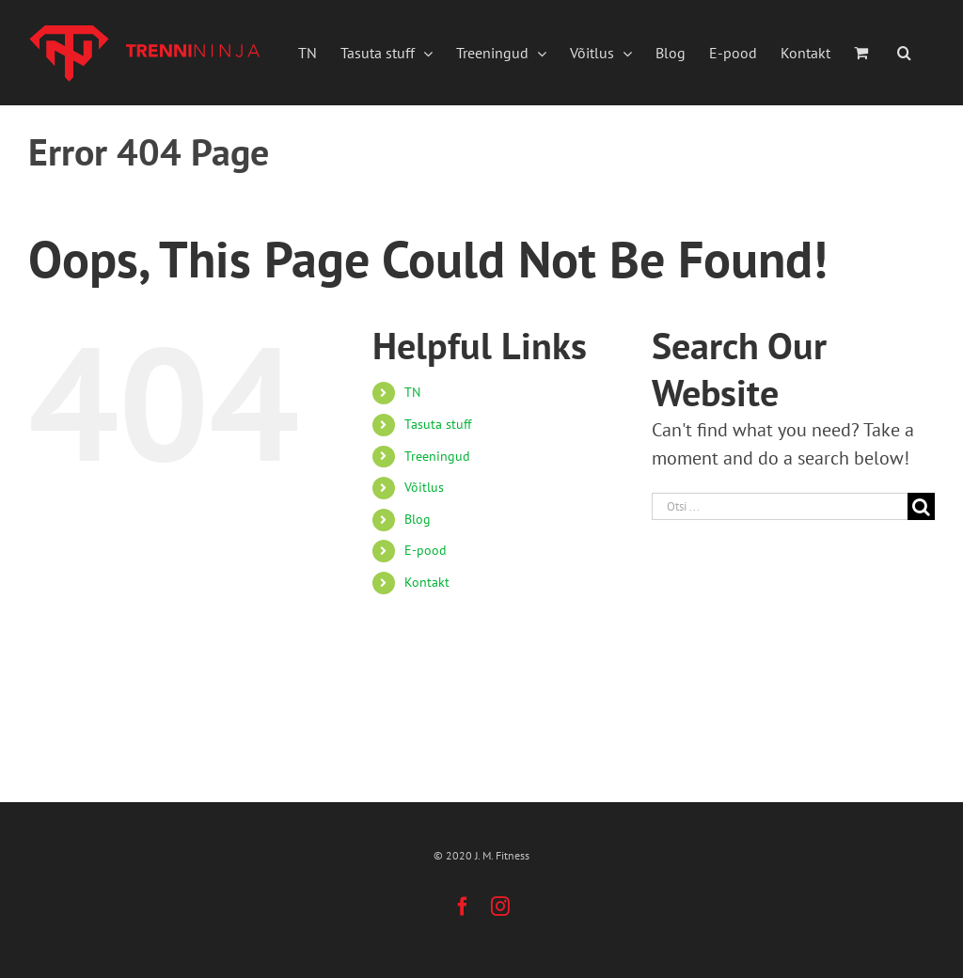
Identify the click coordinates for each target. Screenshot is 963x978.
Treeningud (437, 456)
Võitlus (424, 487)
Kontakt (427, 582)
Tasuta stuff (437, 424)
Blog (417, 519)
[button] (904, 53)
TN (412, 392)
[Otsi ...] (780, 506)
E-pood (425, 550)
